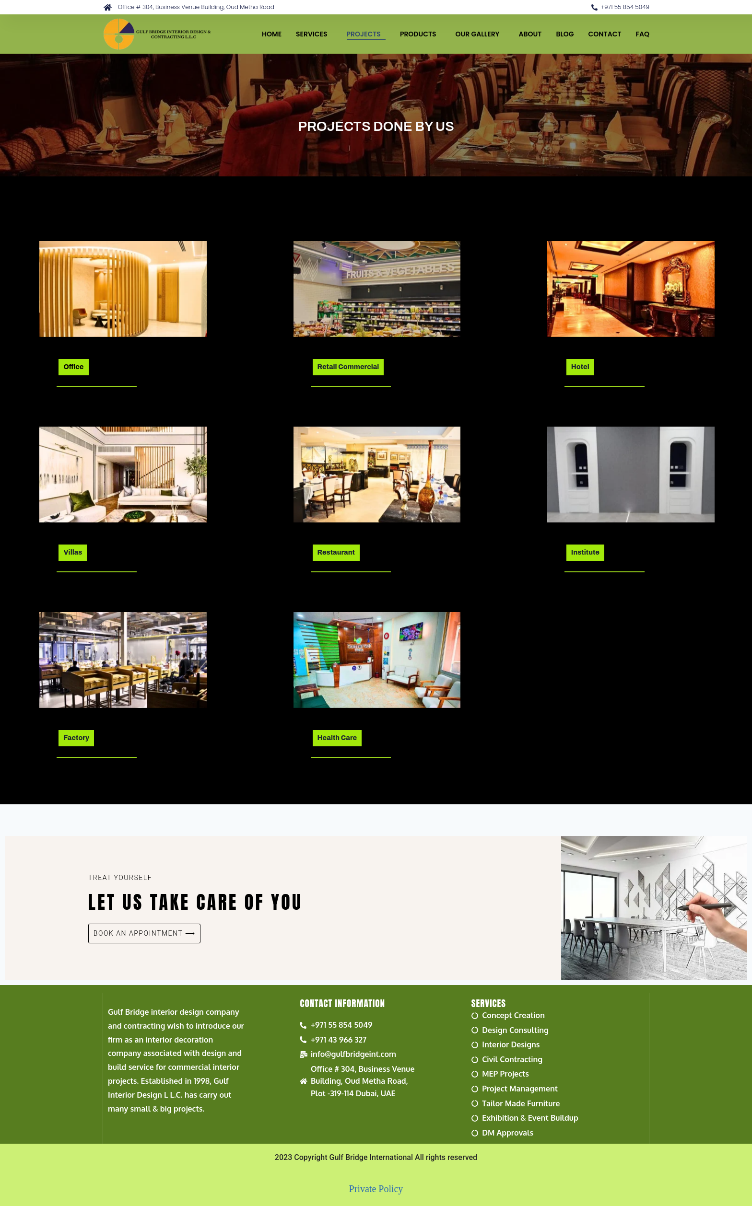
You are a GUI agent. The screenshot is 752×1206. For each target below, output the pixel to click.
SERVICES (314, 34)
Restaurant (336, 552)
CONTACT (605, 34)
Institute (585, 552)
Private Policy (376, 1188)
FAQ (642, 34)
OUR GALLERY (480, 34)
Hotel (580, 367)
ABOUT (530, 34)
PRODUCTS (420, 34)
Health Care (337, 738)
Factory (76, 738)
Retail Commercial (348, 367)
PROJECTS (366, 34)
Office (73, 367)
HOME (272, 34)
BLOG (565, 34)
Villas (72, 552)
